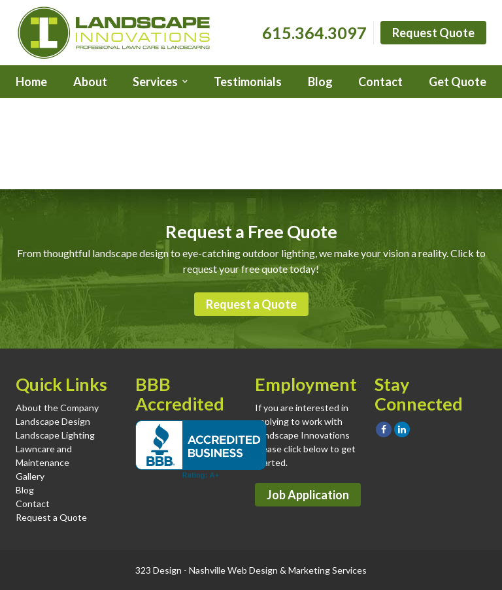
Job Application (308, 495)
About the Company (57, 407)
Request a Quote (251, 304)
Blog (320, 81)
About (90, 81)
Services (155, 81)
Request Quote (433, 32)
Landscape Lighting (55, 435)
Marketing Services (327, 570)
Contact (380, 81)
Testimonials (248, 81)
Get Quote (457, 81)
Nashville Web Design (233, 570)
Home (31, 81)
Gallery (30, 476)
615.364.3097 (314, 32)
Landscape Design (53, 421)
